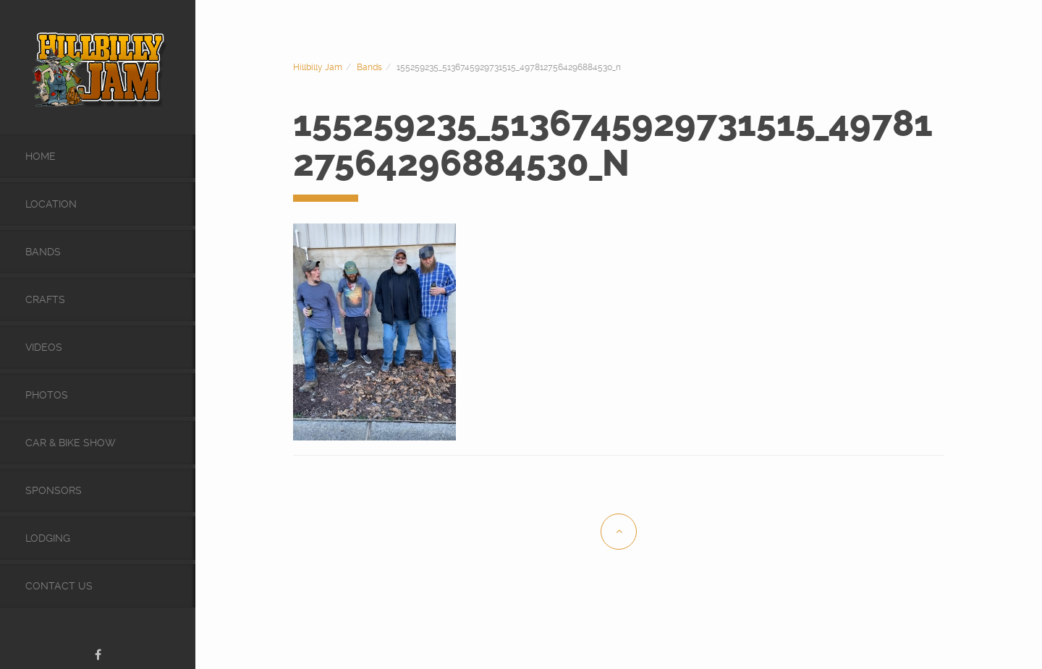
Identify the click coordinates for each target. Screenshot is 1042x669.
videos (43, 347)
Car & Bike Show (70, 442)
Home (40, 156)
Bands (43, 251)
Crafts (45, 299)
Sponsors (53, 490)
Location (51, 204)
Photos (46, 395)
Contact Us (59, 586)
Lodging (47, 538)
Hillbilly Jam (317, 67)
